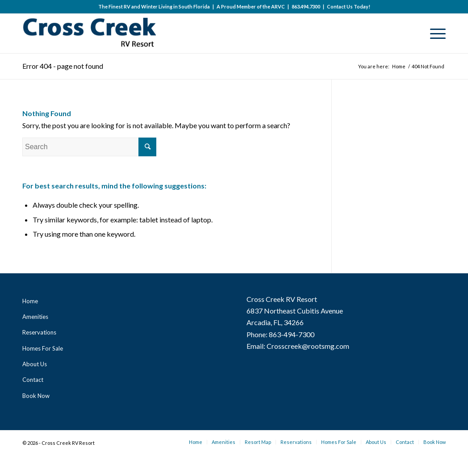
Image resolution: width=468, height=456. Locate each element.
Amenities (35, 316)
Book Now (36, 395)
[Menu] (435, 33)
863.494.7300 (306, 6)
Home (30, 301)
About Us (34, 364)
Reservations (39, 332)
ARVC (278, 6)
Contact (32, 379)
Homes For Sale (42, 348)
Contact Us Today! (348, 6)
